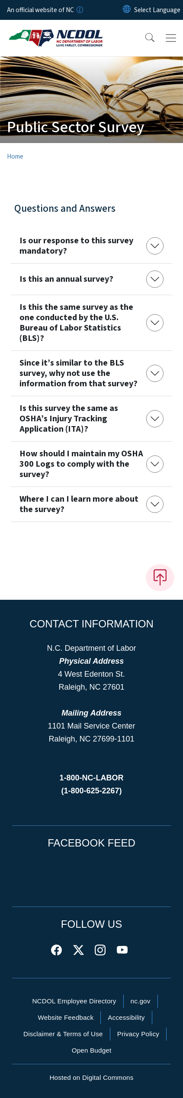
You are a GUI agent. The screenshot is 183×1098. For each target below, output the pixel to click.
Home (15, 156)
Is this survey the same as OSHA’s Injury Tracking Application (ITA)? (68, 418)
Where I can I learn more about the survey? (78, 504)
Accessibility (126, 1017)
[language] (157, 9)
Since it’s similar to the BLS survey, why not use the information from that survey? (78, 373)
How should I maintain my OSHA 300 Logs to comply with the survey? (81, 464)
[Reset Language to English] (127, 9)
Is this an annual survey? (66, 279)
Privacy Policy (138, 1034)
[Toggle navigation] (171, 38)
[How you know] (79, 9)
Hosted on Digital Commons (91, 1077)
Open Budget (92, 1050)
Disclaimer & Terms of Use (63, 1034)
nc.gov (141, 1001)
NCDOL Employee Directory (74, 1001)
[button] (144, 38)
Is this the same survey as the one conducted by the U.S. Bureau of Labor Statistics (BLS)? (76, 322)
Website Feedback (65, 1017)
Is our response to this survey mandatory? (76, 246)
